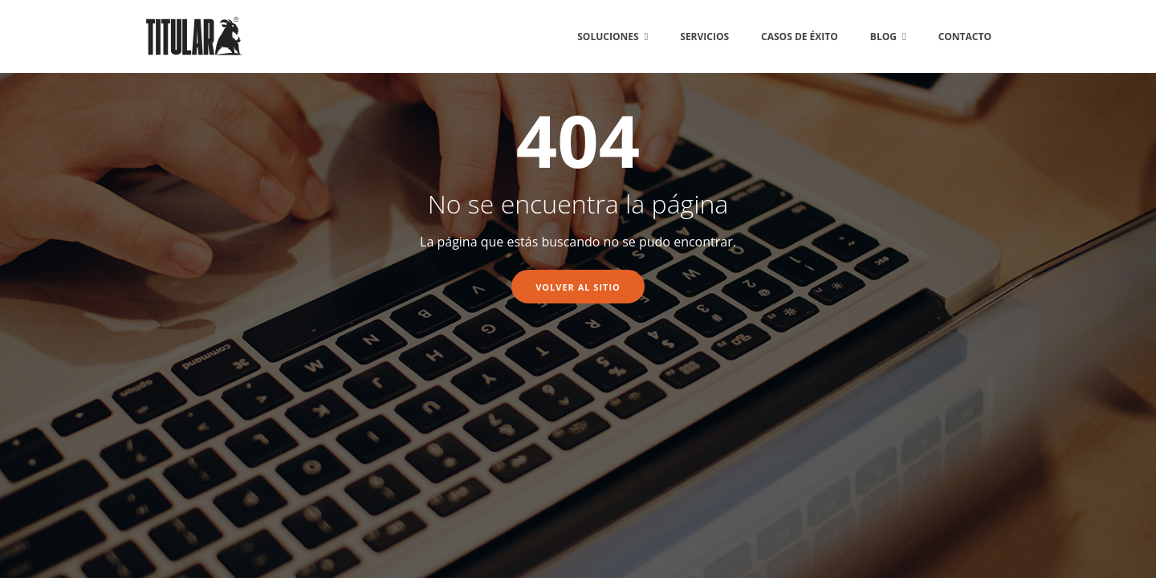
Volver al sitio (578, 287)
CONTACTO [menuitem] (964, 36)
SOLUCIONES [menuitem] (607, 36)
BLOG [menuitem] (883, 36)
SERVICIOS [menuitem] (704, 36)
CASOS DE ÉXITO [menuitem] (799, 36)
